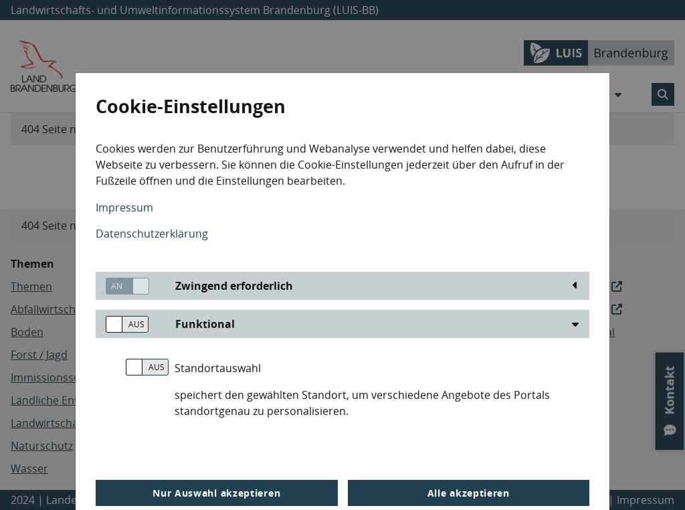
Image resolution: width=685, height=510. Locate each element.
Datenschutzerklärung (152, 233)
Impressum (124, 207)
